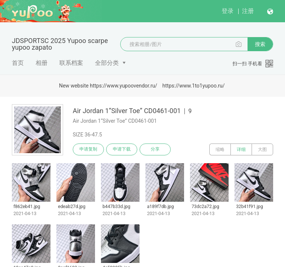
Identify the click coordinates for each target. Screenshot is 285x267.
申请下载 (122, 149)
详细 (241, 149)
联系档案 (71, 62)
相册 (42, 62)
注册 (248, 10)
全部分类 (107, 62)
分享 (155, 149)
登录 (227, 10)
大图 (262, 149)
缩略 (220, 149)
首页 (18, 62)
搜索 (260, 44)
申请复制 (88, 149)
